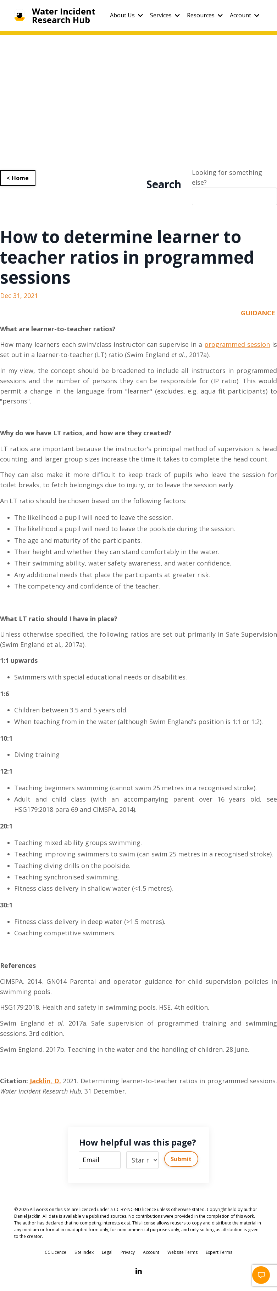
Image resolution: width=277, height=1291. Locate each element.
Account (244, 15)
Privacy (128, 1252)
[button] (261, 1275)
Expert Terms (219, 1252)
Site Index (84, 1252)
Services (165, 15)
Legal (107, 1252)
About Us (126, 15)
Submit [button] (181, 1159)
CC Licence (55, 1252)
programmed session (237, 344)
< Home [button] (17, 178)
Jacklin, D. (45, 1081)
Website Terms (182, 1252)
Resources (205, 15)
